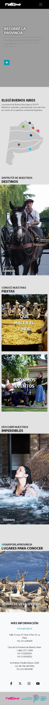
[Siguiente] (45, 230)
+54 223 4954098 (24, 669)
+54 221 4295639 (24, 641)
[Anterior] (4, 230)
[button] (38, 131)
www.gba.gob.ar (24, 628)
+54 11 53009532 (24, 656)
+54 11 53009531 (24, 653)
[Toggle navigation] (40, 4)
